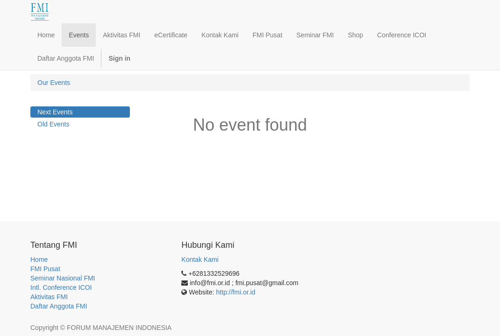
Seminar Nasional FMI (62, 278)
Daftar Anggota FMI (58, 306)
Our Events (53, 82)
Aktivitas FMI (49, 297)
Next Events (54, 112)
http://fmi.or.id (235, 292)
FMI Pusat (45, 269)
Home (39, 259)
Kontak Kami (199, 259)
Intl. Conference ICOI (61, 287)
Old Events (53, 124)
